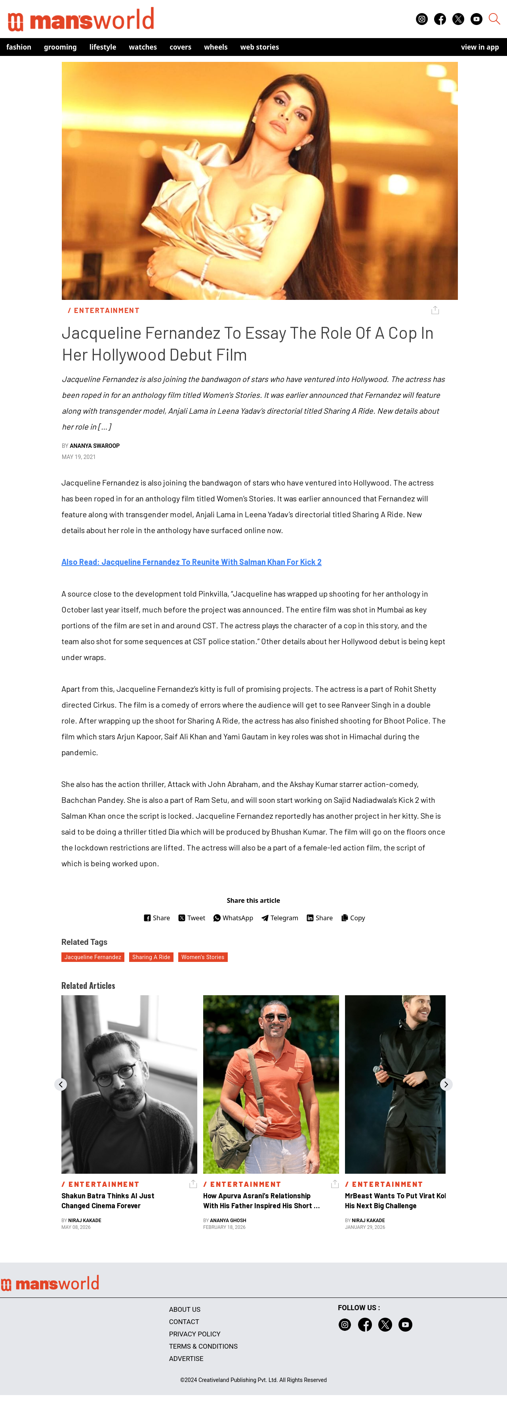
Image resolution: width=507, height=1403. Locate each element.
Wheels (216, 47)
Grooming (60, 47)
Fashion (18, 47)
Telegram (279, 918)
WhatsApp (233, 918)
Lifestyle (103, 47)
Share (156, 918)
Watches (143, 47)
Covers (180, 47)
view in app (480, 47)
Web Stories (259, 47)
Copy (353, 918)
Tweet (191, 918)
